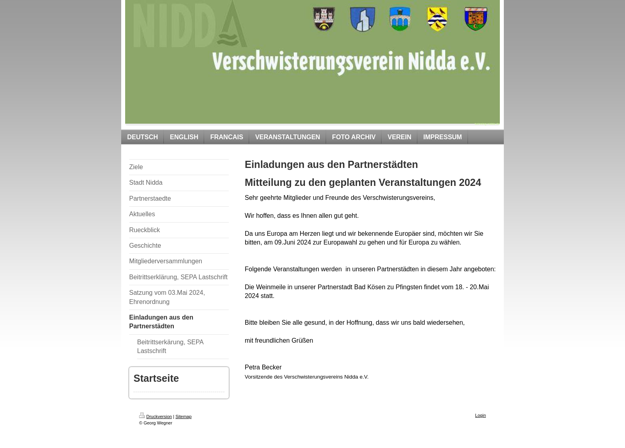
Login (480, 415)
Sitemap (183, 416)
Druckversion (155, 416)
